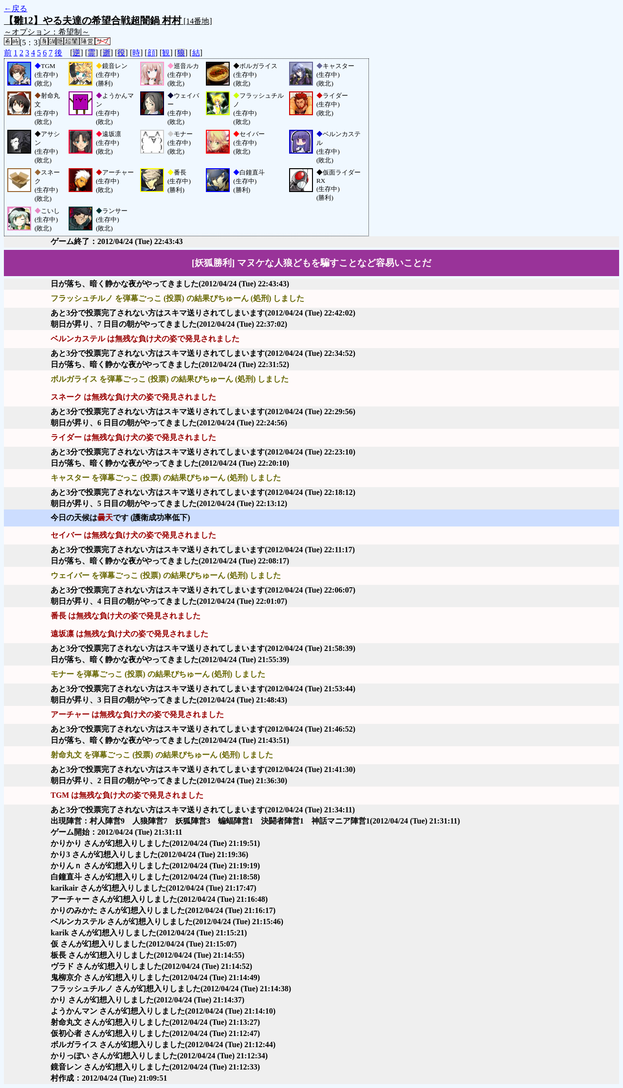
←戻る (15, 8)
